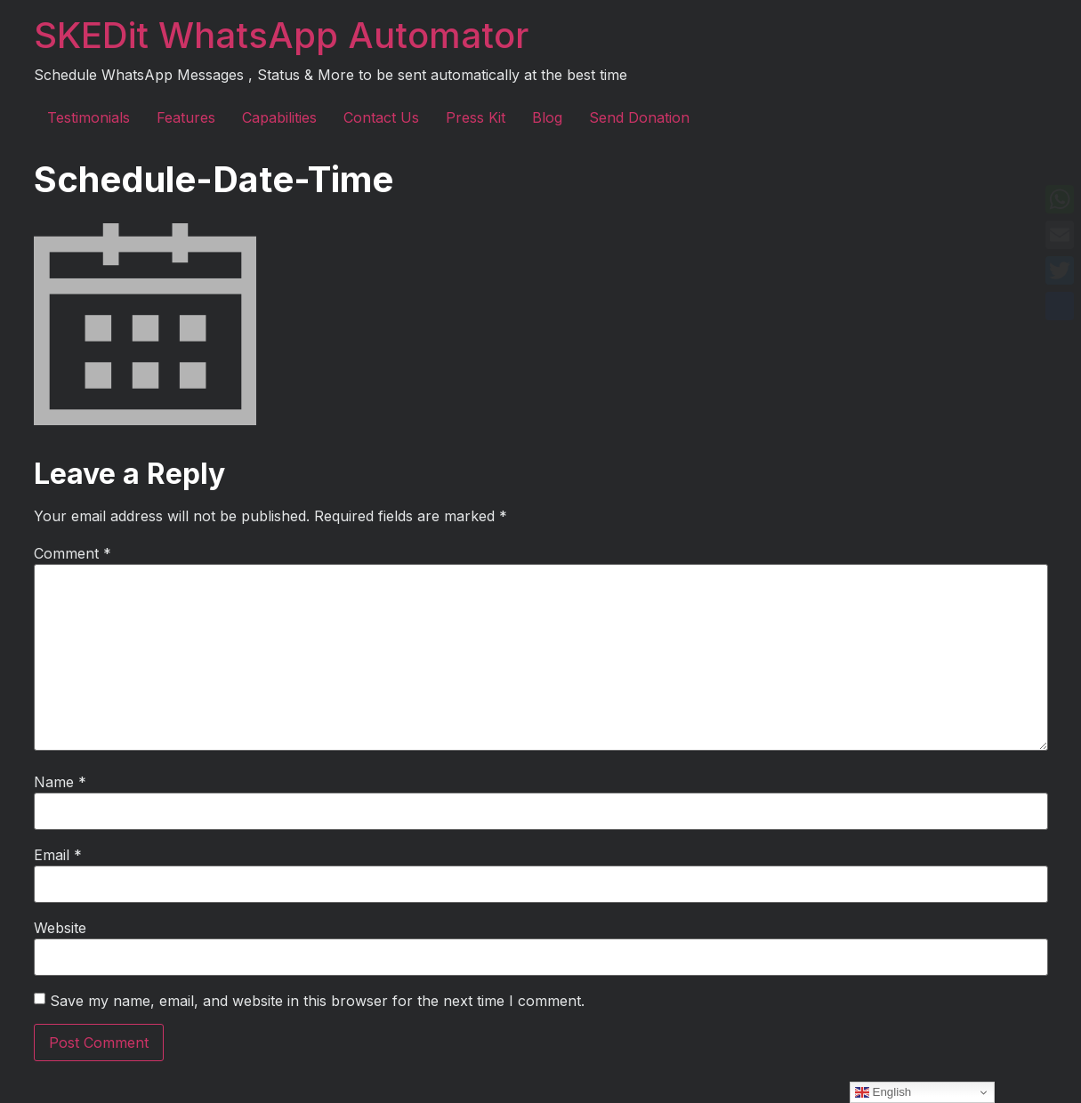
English (883, 1092)
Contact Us (381, 117)
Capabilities (279, 117)
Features (186, 117)
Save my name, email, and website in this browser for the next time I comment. (317, 1001)
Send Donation (639, 117)
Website (60, 928)
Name (60, 782)
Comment (72, 553)
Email (58, 855)
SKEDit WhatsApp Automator (281, 35)
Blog (547, 117)
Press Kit (475, 117)
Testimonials (88, 117)
